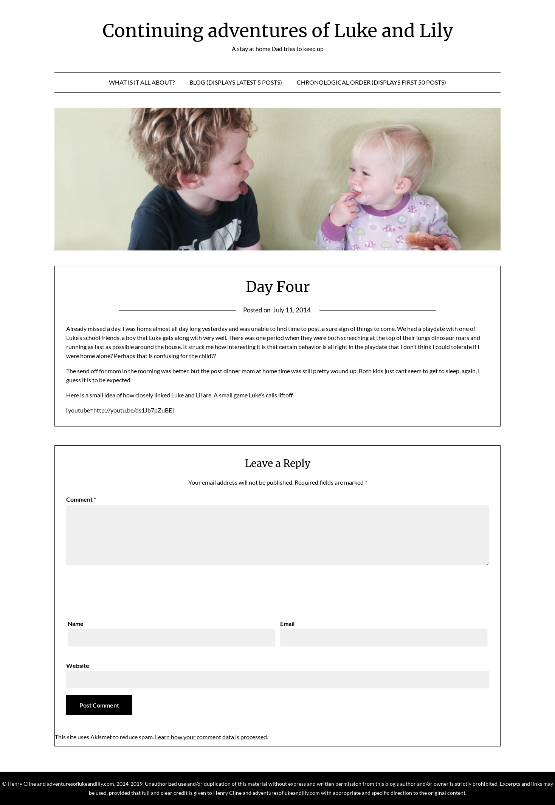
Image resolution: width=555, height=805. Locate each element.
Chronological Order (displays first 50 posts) (371, 82)
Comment (81, 499)
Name (76, 623)
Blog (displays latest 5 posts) (235, 82)
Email (287, 623)
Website (77, 665)
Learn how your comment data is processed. (211, 736)
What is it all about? (142, 82)
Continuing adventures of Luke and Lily (277, 30)
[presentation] (123, 590)
